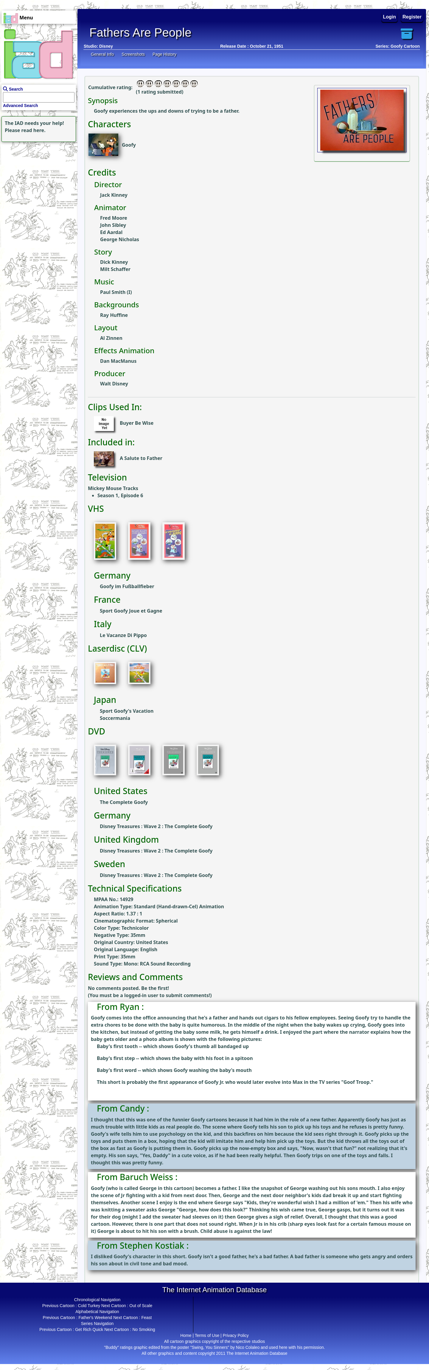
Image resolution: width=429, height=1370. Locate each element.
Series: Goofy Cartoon (397, 46)
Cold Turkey (89, 1305)
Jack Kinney (114, 195)
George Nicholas (119, 239)
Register (412, 16)
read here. (33, 130)
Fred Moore (113, 218)
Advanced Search (20, 105)
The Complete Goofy (124, 802)
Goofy (129, 145)
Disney (106, 46)
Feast (146, 1317)
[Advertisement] (37, 180)
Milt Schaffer (115, 269)
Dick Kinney (114, 262)
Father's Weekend (95, 1317)
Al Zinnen (111, 338)
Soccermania (115, 718)
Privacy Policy (236, 1335)
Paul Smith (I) (116, 292)
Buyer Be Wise (136, 423)
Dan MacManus (118, 361)
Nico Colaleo (247, 1347)
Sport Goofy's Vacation (126, 711)
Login (389, 16)
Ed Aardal (111, 232)
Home (185, 1335)
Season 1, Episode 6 (120, 495)
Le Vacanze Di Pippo (123, 635)
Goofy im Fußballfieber (127, 586)
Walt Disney (114, 383)
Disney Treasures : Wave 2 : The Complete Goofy (156, 826)
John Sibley (113, 225)
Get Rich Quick (89, 1329)
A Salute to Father (141, 458)
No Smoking (143, 1329)
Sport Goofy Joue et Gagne (131, 610)
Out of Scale (140, 1305)
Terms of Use (207, 1335)
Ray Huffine (114, 315)
